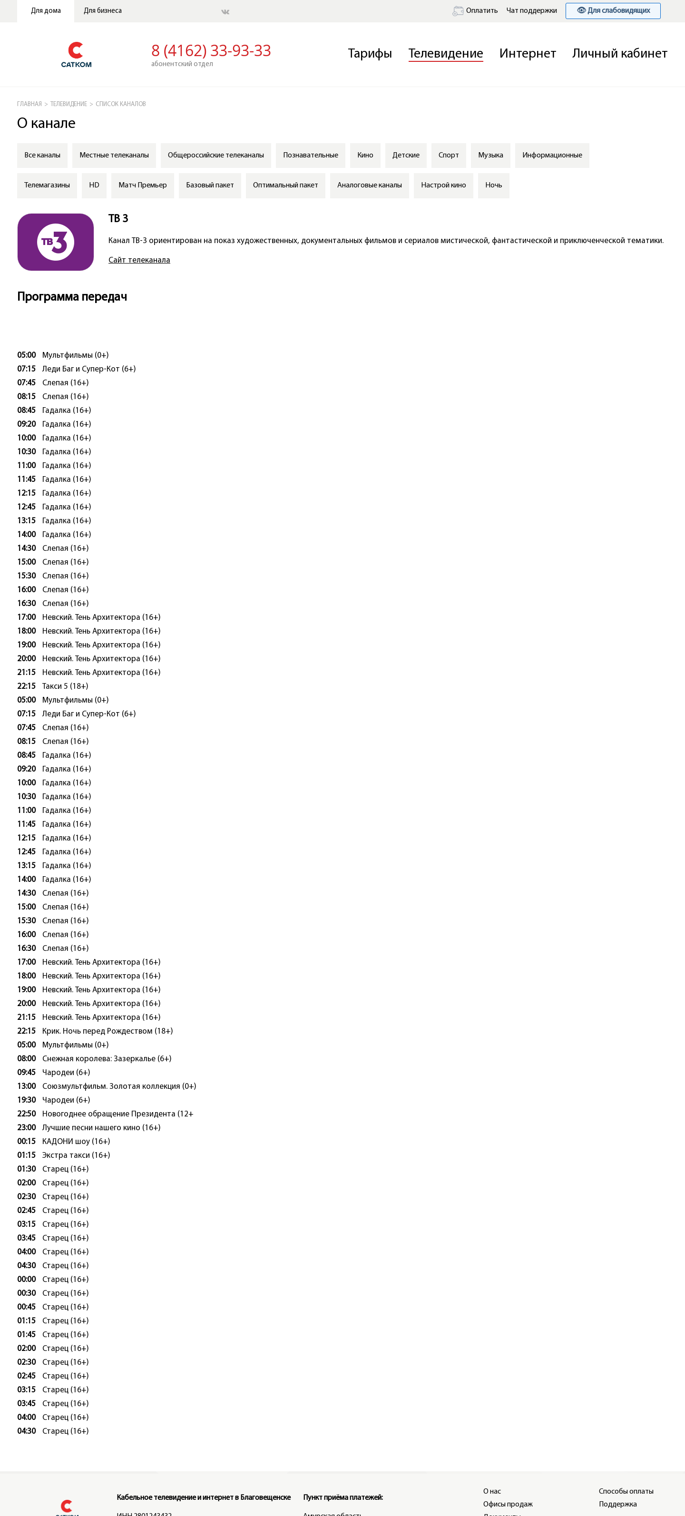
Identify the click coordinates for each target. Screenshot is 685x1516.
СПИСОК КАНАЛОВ (121, 104)
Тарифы (370, 54)
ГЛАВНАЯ (29, 104)
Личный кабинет (620, 54)
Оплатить (475, 11)
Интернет (528, 54)
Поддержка (618, 1504)
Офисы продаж (508, 1504)
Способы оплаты (626, 1492)
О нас (492, 1492)
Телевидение (446, 54)
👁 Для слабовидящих (613, 11)
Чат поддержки (532, 11)
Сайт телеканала (139, 260)
